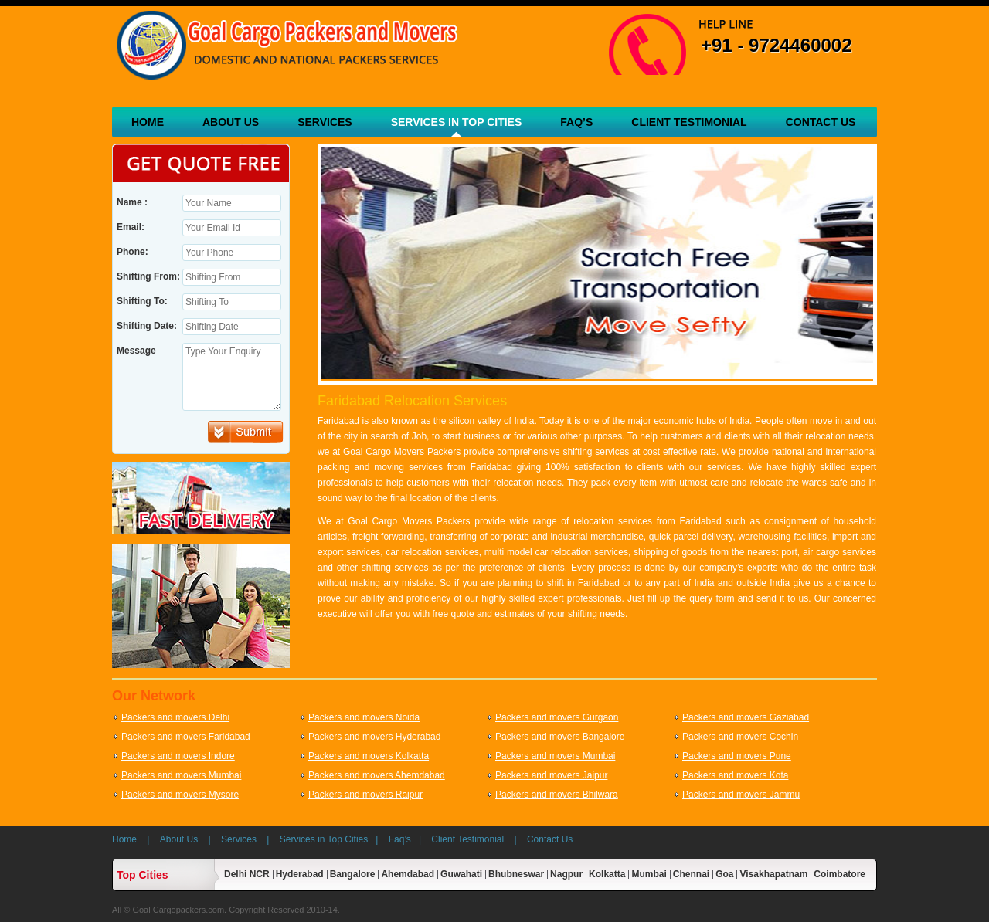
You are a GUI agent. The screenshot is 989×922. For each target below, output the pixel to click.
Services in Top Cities (456, 122)
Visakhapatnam (773, 874)
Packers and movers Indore (178, 756)
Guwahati (461, 874)
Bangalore (353, 874)
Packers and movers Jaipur (551, 775)
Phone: (132, 251)
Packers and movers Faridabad (185, 736)
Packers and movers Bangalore (559, 736)
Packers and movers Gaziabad (745, 717)
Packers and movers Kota (735, 775)
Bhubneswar (516, 874)
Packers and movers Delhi (175, 717)
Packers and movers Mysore (180, 794)
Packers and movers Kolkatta (368, 756)
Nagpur (566, 874)
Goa (724, 874)
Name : (132, 202)
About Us (230, 122)
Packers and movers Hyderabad (374, 736)
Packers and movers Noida (364, 717)
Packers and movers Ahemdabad (376, 775)
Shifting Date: (147, 325)
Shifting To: (142, 301)
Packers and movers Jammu (741, 794)
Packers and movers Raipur (365, 794)
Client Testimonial (688, 122)
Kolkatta (607, 874)
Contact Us (821, 122)
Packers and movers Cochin (740, 736)
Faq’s (576, 122)
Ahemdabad (407, 874)
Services (324, 122)
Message (136, 350)
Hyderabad (300, 874)
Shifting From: (148, 276)
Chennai (691, 874)
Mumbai (648, 874)
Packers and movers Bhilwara (556, 794)
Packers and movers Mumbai (555, 756)
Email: (130, 227)
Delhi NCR (247, 874)
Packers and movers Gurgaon (556, 717)
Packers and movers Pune (736, 756)
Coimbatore (839, 874)
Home (147, 122)
